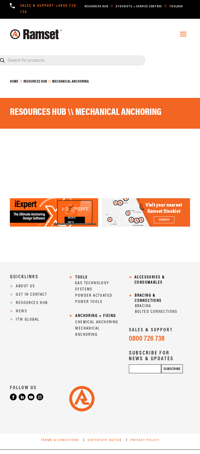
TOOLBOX (176, 6)
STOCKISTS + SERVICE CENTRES (139, 6)
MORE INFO (72, 220)
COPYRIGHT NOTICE (105, 440)
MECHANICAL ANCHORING (70, 82)
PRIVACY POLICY (144, 440)
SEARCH (164, 219)
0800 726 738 (147, 339)
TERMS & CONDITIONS (60, 440)
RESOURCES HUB (96, 6)
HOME (14, 82)
